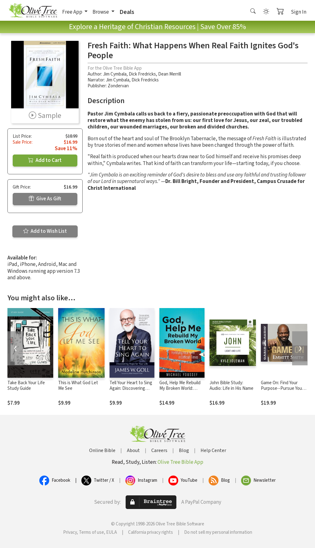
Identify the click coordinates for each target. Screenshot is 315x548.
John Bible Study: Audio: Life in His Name (231, 386)
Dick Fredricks (142, 74)
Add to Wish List (45, 231)
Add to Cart (45, 160)
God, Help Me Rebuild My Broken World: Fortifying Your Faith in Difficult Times (180, 392)
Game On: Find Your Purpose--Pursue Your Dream (282, 389)
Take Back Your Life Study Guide (26, 386)
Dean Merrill (169, 74)
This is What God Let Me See (78, 386)
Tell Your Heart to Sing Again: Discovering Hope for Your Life (131, 389)
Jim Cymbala (115, 74)
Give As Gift (45, 198)
